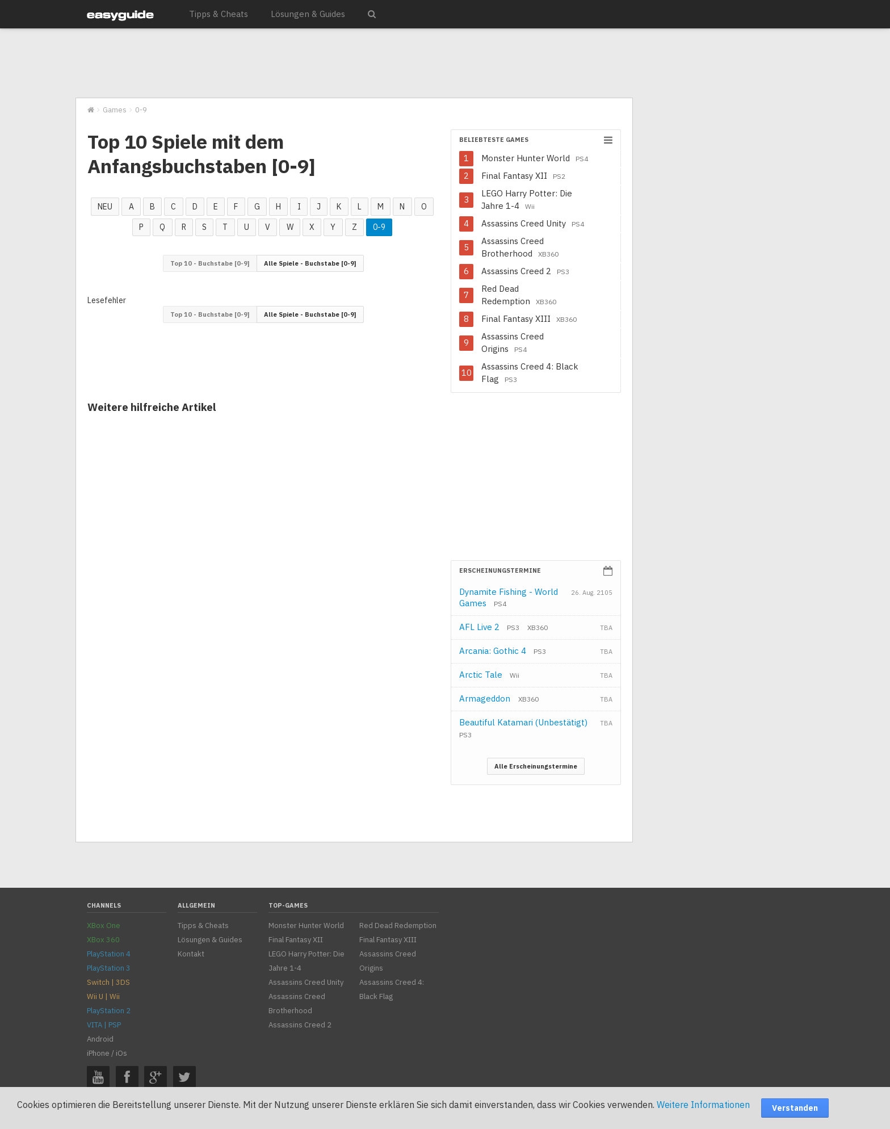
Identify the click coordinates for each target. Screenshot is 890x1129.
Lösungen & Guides (308, 14)
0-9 (379, 227)
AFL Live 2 (489, 627)
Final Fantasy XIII (529, 318)
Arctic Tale (489, 674)
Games (115, 110)
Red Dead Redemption (518, 295)
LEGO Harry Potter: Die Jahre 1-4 (526, 199)
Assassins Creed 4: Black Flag (529, 372)
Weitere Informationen (703, 1104)
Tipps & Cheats (218, 14)
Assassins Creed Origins (512, 342)
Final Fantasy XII (523, 175)
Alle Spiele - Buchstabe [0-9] (310, 263)
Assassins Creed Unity (532, 223)
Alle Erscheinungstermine (535, 766)
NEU (105, 207)
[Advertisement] (353, 63)
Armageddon (499, 698)
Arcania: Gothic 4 (502, 650)
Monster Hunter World (534, 158)
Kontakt (191, 954)
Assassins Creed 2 (525, 271)
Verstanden (795, 1108)
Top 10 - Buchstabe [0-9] (210, 263)
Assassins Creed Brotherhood (520, 247)
